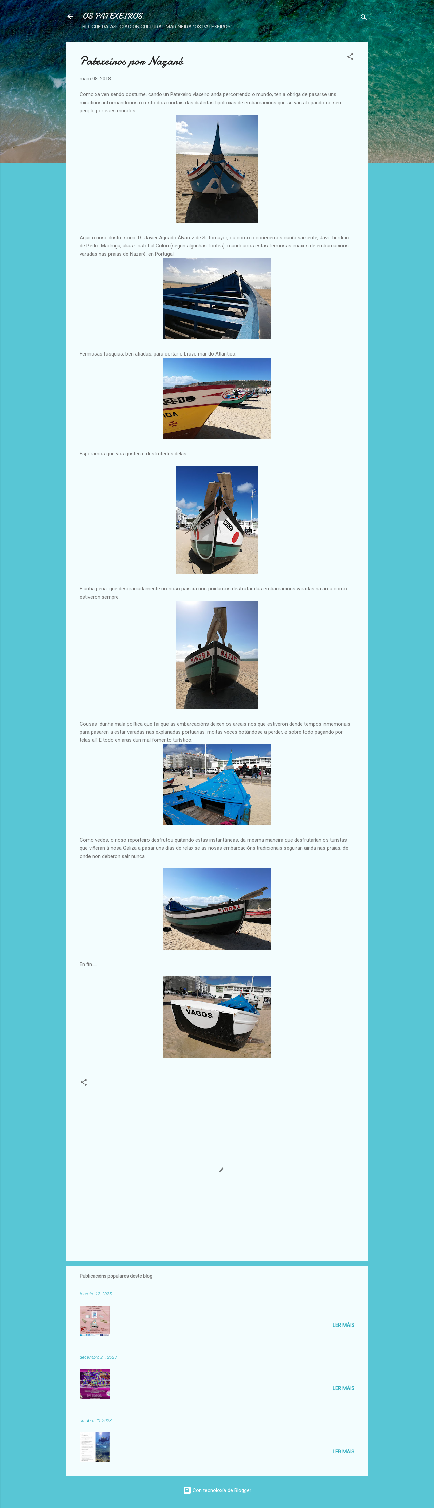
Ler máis (343, 1325)
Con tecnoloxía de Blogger (217, 1490)
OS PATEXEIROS (112, 16)
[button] (350, 57)
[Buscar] (364, 18)
